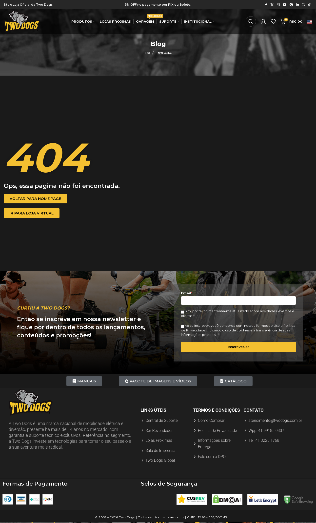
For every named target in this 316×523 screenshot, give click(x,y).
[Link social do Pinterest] (291, 4)
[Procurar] (250, 22)
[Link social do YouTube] (284, 4)
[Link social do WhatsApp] (303, 4)
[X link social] (272, 4)
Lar (147, 53)
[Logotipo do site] (23, 22)
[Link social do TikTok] (309, 4)
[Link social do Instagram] (278, 4)
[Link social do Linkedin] (297, 4)
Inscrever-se (238, 347)
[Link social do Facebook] (266, 4)
